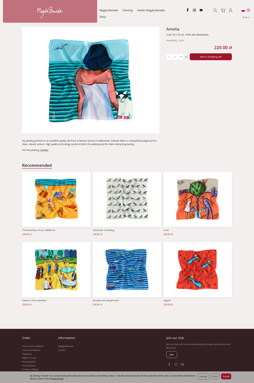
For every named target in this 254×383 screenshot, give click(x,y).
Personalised (28, 365)
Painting (35, 10)
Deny (215, 376)
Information (66, 337)
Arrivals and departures (106, 300)
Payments (27, 353)
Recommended (37, 165)
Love (166, 230)
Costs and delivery (31, 350)
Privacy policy (28, 361)
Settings (203, 376)
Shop (80, 10)
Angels (167, 300)
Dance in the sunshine (34, 300)
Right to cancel (29, 357)
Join (172, 354)
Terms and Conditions (33, 346)
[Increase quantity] (169, 56)
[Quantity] (175, 56)
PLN (243, 10)
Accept (226, 376)
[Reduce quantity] (181, 56)
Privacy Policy (57, 378)
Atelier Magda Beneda (58, 10)
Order (26, 337)
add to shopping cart (211, 56)
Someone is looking (103, 230)
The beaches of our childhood (38, 230)
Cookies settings (30, 369)
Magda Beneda (16, 10)
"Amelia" (44, 150)
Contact (62, 350)
